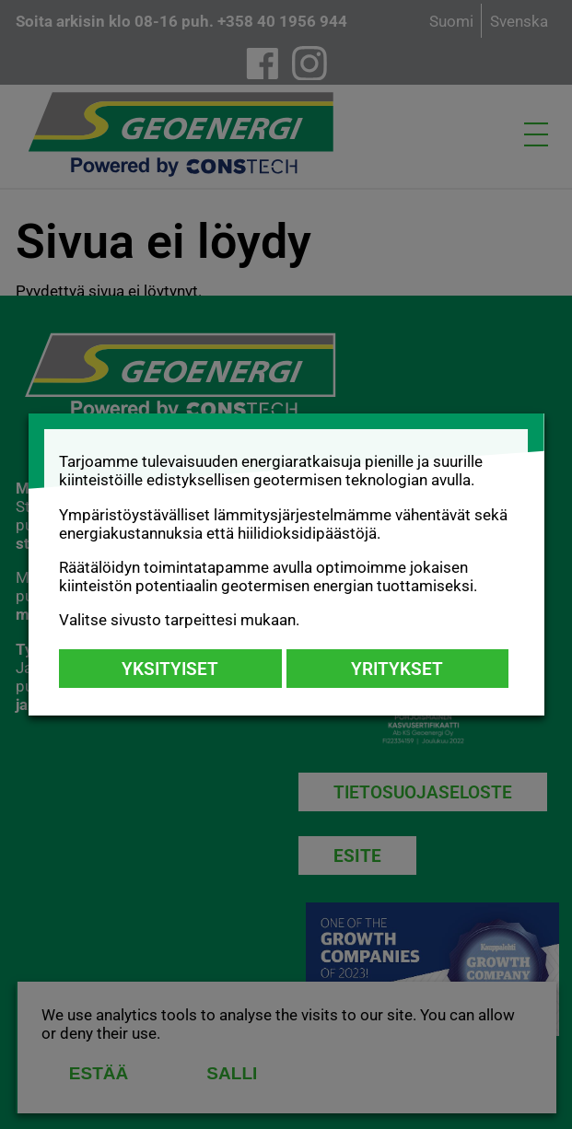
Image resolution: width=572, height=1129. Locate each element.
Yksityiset (170, 669)
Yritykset (397, 669)
